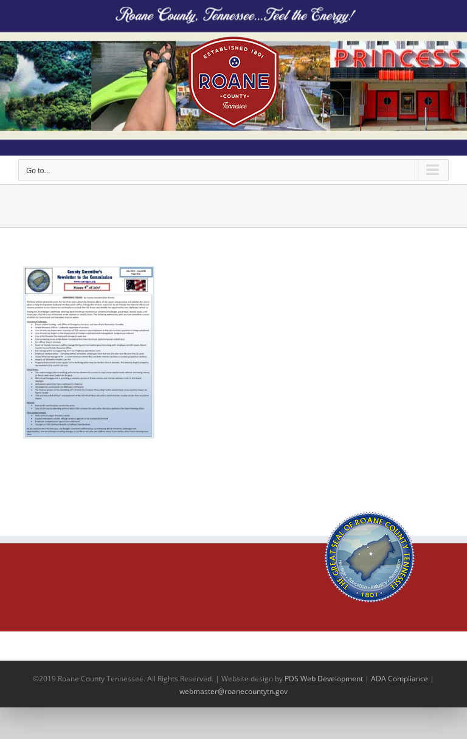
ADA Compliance (399, 678)
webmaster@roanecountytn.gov (233, 691)
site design (255, 678)
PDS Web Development (324, 678)
